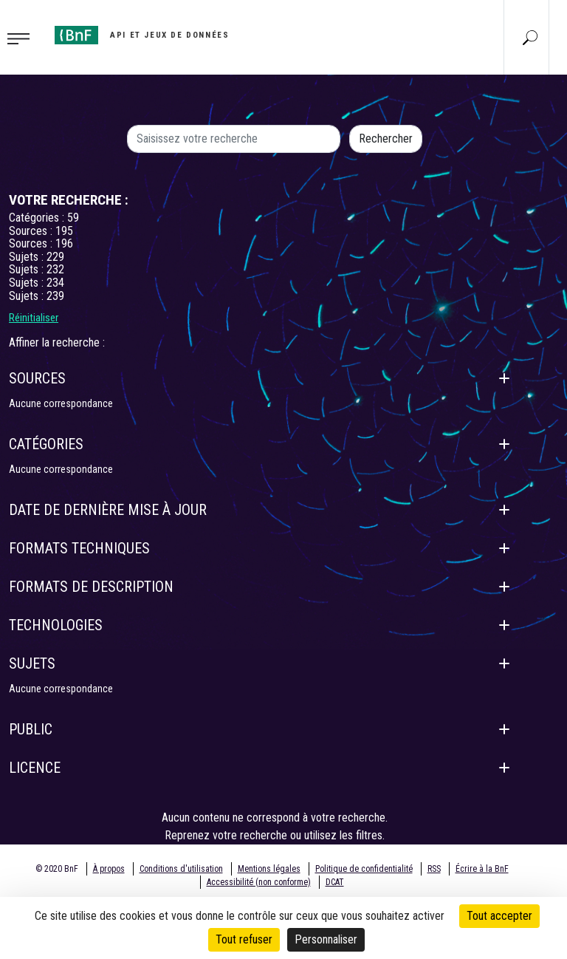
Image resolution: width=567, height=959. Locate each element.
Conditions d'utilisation (181, 869)
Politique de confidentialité (364, 869)
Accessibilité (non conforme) (259, 882)
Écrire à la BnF (482, 869)
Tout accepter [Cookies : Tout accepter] (499, 916)
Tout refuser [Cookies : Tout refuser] (244, 939)
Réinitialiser (33, 317)
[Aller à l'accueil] (142, 35)
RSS (434, 869)
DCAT (335, 882)
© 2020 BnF (56, 869)
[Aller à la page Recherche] (530, 37)
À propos (109, 869)
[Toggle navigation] (23, 38)
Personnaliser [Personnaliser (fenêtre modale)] (326, 939)
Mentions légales (269, 869)
